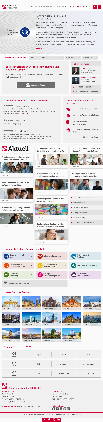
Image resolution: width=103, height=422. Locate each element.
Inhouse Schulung (60, 6)
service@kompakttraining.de (28, 406)
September (88, 364)
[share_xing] (44, 420)
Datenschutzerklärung (59, 415)
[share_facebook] (49, 420)
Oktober (39, 373)
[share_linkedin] (58, 420)
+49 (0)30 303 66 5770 (65, 399)
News (72, 6)
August (63, 364)
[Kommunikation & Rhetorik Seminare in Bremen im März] (95, 7)
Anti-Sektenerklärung (38, 415)
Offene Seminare (45, 6)
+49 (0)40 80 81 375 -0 (14, 399)
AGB (24, 415)
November (64, 373)
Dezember (89, 373)
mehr (39, 48)
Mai (64, 354)
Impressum (75, 415)
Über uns (86, 6)
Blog (79, 6)
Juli (39, 364)
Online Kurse (32, 6)
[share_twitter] (54, 420)
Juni (88, 354)
